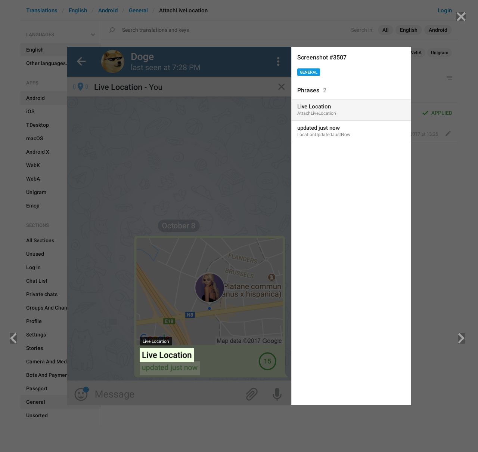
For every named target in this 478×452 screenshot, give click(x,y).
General (308, 72)
